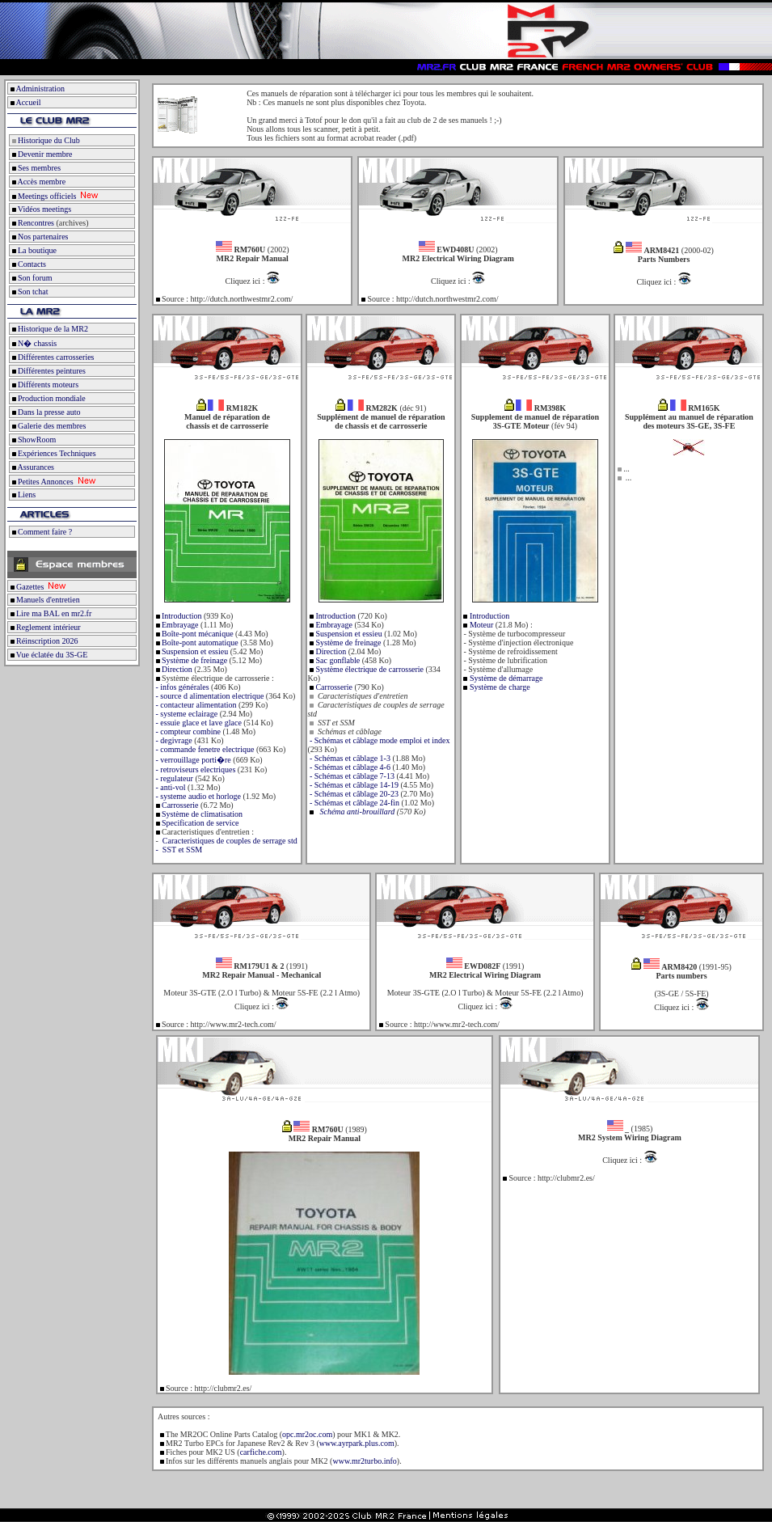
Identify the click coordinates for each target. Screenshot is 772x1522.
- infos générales (181, 687)
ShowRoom (33, 439)
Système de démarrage (506, 678)
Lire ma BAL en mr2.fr (49, 613)
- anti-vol (169, 787)
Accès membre (37, 181)
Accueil (27, 102)
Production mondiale (48, 398)
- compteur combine (187, 731)
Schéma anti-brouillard (356, 811)
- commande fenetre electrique (204, 749)
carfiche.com (261, 1452)
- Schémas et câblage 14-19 (352, 784)
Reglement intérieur (44, 627)
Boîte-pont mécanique (197, 633)
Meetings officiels (43, 196)
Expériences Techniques (53, 453)
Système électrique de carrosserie (369, 669)
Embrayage (179, 624)
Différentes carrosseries (52, 357)
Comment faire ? (41, 531)
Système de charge (500, 687)
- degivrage (173, 740)
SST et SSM (181, 849)
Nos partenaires (39, 236)
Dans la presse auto (45, 412)
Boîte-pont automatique (199, 642)
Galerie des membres (48, 425)
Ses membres (35, 167)
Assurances (32, 467)
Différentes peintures (48, 370)
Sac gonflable (337, 660)
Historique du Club (45, 140)
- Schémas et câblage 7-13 (350, 776)
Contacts (28, 264)
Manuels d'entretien (44, 599)
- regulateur (173, 778)
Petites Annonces (42, 481)
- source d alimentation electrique (209, 695)
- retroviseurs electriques (194, 769)
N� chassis (33, 343)
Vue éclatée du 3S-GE (47, 654)
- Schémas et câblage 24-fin (353, 802)
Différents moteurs (44, 384)
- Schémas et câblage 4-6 (348, 767)
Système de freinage (194, 660)
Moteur (480, 624)
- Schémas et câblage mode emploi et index (378, 740)
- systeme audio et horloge (197, 796)
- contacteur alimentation (195, 704)
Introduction (181, 615)
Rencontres (32, 222)
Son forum (31, 277)
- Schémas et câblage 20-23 (352, 793)
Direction (176, 669)
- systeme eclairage (185, 713)
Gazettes (26, 586)
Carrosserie (179, 805)
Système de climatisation (201, 814)
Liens (23, 494)
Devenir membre (41, 154)
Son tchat (29, 291)
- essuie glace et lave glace (198, 722)
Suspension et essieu (194, 651)
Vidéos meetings (40, 209)
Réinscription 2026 (43, 640)
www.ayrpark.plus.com (356, 1443)
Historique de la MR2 (49, 328)
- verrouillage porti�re (192, 759)
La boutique (33, 250)
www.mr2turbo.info (364, 1460)
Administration (40, 88)
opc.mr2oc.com (307, 1434)
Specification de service (199, 822)
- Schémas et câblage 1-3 (348, 758)
